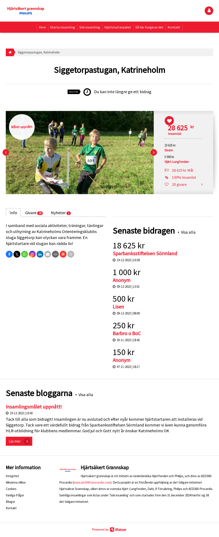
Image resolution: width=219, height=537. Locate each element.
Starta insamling (62, 27)
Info (13, 212)
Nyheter (61, 212)
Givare (34, 212)
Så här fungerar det (149, 27)
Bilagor (10, 502)
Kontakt (174, 27)
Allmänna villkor (16, 482)
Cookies (11, 489)
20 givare (179, 184)
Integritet (12, 476)
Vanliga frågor (15, 495)
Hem (42, 27)
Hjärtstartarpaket (117, 27)
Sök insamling (89, 27)
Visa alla (188, 232)
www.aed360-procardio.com (92, 482)
